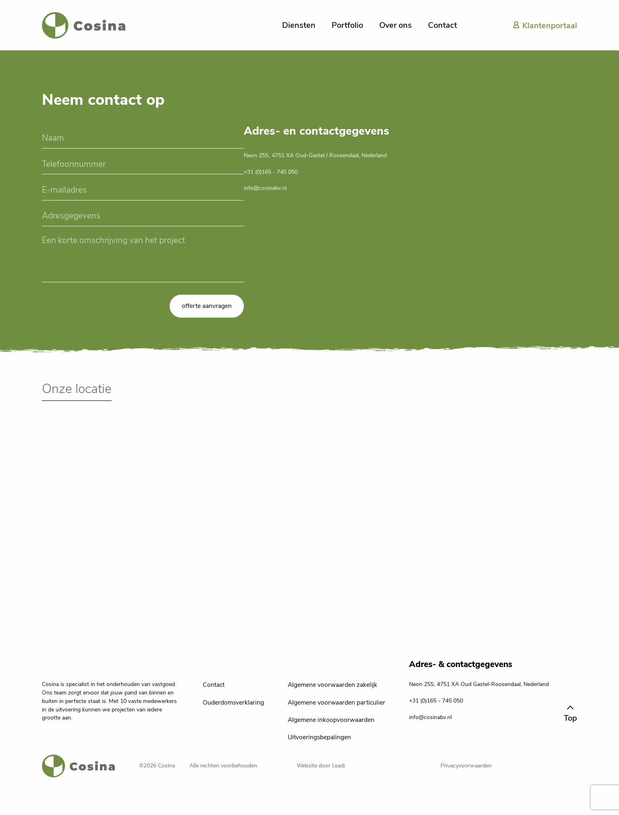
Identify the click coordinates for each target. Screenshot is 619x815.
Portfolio (347, 25)
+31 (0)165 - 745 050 (271, 172)
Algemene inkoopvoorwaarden (331, 719)
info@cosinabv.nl (265, 188)
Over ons (395, 25)
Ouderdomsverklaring (233, 702)
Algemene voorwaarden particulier (336, 702)
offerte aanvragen (207, 305)
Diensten (299, 25)
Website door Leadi (321, 765)
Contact (442, 25)
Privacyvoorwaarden (466, 765)
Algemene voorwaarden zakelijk (332, 684)
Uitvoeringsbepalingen (319, 737)
